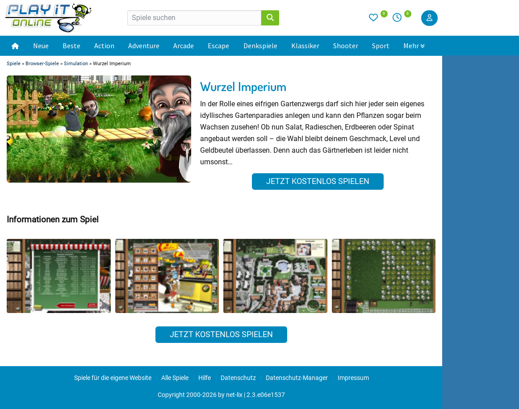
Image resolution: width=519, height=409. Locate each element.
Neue (41, 45)
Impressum (353, 377)
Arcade (183, 45)
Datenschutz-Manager (297, 377)
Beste (71, 45)
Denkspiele (260, 45)
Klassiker (305, 45)
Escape (218, 45)
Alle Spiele (174, 377)
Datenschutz (238, 377)
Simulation (76, 64)
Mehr (414, 45)
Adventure (143, 45)
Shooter (345, 45)
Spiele (14, 64)
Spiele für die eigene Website (112, 377)
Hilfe (204, 377)
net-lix (234, 394)
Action (104, 45)
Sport (380, 45)
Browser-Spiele (42, 64)
